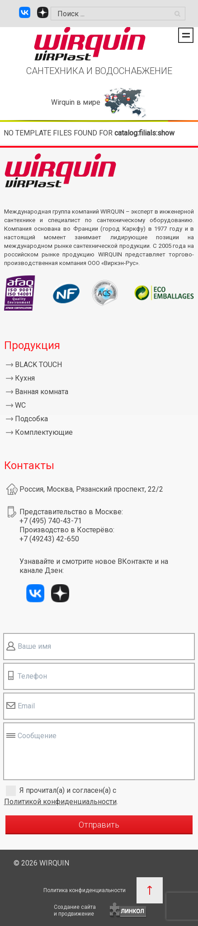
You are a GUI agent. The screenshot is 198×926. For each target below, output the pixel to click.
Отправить (99, 824)
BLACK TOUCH (38, 364)
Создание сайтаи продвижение (75, 910)
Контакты (29, 465)
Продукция (32, 345)
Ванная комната (41, 391)
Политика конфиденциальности (84, 890)
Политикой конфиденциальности (60, 801)
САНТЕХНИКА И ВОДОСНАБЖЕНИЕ (99, 70)
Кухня (25, 378)
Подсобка (31, 418)
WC (20, 405)
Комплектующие (44, 432)
